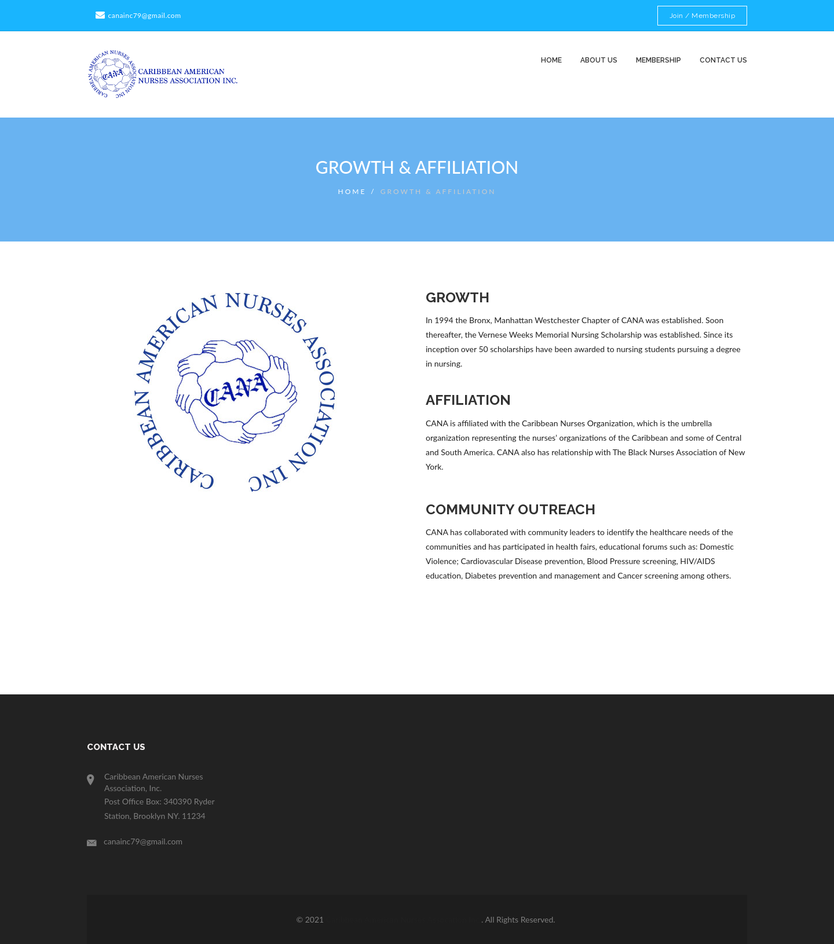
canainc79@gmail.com (137, 15)
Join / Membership (703, 16)
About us (598, 60)
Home (551, 60)
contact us (723, 60)
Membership (658, 60)
